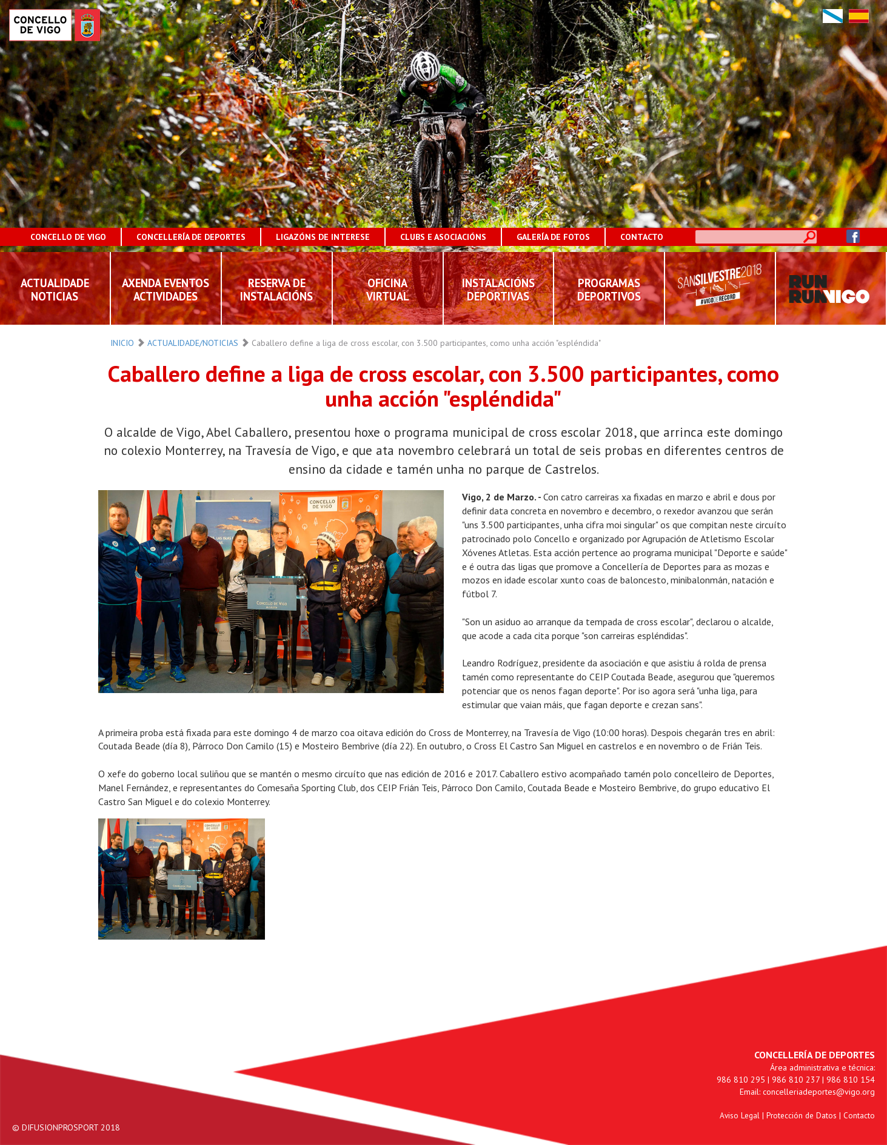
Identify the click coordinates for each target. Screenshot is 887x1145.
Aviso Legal (740, 1115)
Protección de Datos (801, 1115)
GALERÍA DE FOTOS (553, 236)
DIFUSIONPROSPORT (60, 1127)
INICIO (122, 342)
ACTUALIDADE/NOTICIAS (192, 342)
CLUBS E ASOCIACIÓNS (443, 236)
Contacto (859, 1115)
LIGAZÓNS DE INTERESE (323, 236)
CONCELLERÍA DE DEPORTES (191, 236)
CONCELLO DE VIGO (68, 236)
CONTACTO (641, 236)
